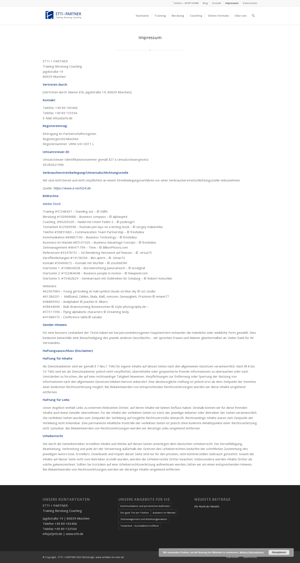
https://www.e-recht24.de (71, 188)
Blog (205, 3)
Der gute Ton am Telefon (134, 512)
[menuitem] (205, 3)
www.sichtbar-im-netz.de (110, 557)
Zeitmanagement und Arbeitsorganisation (143, 519)
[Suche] (253, 15)
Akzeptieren (279, 552)
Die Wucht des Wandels (206, 506)
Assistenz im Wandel (164, 512)
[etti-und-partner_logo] (64, 15)
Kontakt (216, 3)
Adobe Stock (52, 204)
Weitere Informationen (252, 552)
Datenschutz (250, 3)
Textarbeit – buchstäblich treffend (139, 525)
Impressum (232, 3)
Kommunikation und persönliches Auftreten (145, 506)
